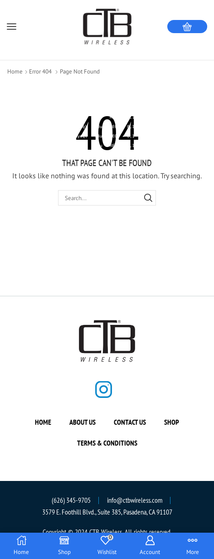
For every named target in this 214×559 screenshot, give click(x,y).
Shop (171, 422)
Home (15, 71)
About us (82, 422)
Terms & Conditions (107, 442)
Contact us (130, 422)
